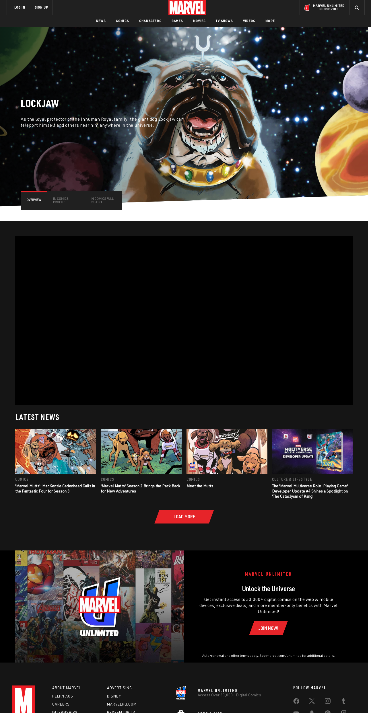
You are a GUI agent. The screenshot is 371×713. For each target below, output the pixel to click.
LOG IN (19, 7)
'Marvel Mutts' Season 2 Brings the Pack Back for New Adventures (140, 488)
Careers (61, 704)
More (270, 21)
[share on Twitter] (312, 702)
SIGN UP (41, 7)
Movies (199, 21)
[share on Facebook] (296, 702)
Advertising (119, 687)
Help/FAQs (62, 696)
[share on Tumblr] (343, 702)
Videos (249, 21)
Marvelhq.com (122, 704)
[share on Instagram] (328, 702)
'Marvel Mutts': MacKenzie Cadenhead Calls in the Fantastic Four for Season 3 (55, 488)
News (101, 21)
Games (177, 21)
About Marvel (66, 687)
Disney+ (115, 696)
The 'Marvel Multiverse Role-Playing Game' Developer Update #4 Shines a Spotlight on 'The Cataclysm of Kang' (310, 491)
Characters (150, 21)
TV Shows (224, 21)
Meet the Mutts (200, 485)
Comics (122, 21)
